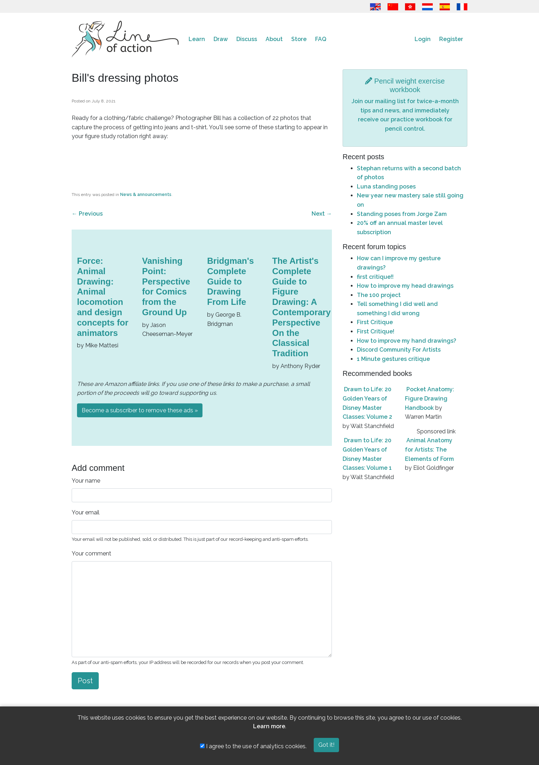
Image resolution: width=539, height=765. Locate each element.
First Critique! (375, 331)
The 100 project (379, 295)
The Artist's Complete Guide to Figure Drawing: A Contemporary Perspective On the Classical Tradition (301, 307)
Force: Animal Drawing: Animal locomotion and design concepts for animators (102, 297)
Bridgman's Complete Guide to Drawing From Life (230, 281)
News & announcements (145, 194)
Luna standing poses (386, 186)
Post (85, 680)
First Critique (375, 322)
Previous (87, 213)
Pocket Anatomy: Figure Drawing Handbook (429, 398)
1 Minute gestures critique (393, 359)
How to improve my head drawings (405, 285)
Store (299, 39)
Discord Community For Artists (399, 349)
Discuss (246, 39)
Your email (85, 512)
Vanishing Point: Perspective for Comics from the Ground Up (166, 286)
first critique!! (375, 276)
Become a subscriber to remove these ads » (140, 410)
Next (322, 213)
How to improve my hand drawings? (406, 340)
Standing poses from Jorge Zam (402, 214)
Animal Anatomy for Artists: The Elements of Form (429, 449)
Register (451, 39)
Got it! (326, 744)
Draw (221, 39)
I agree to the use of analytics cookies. (253, 746)
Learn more (269, 726)
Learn (197, 39)
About (274, 39)
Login (423, 39)
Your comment (91, 553)
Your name (86, 480)
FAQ (320, 39)
